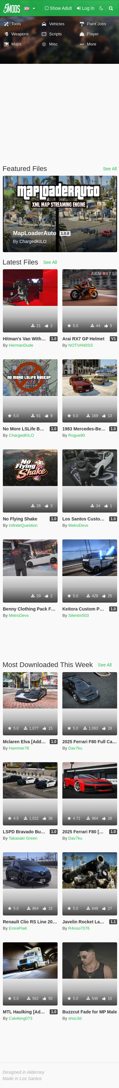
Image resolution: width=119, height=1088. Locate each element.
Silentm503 (78, 615)
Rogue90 (76, 435)
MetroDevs (78, 525)
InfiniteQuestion (23, 525)
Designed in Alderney (24, 1072)
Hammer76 (19, 748)
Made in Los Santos (22, 1078)
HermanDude (21, 345)
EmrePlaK (18, 928)
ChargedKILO (21, 435)
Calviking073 (20, 1018)
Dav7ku (75, 748)
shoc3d (75, 1018)
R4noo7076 (79, 928)
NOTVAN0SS (80, 345)
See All (110, 168)
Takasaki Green (23, 838)
